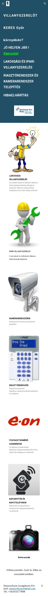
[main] (24, 53)
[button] (3, 3)
